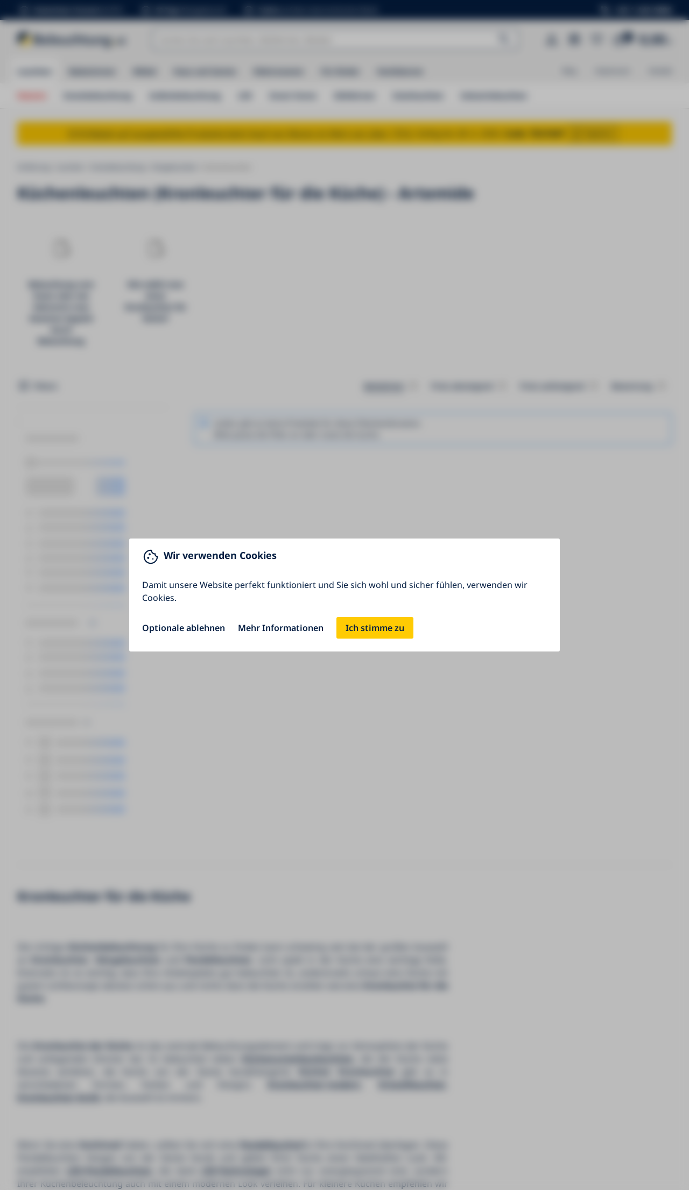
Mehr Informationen (281, 628)
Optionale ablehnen (183, 628)
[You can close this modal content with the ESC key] (344, 595)
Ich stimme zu (375, 628)
